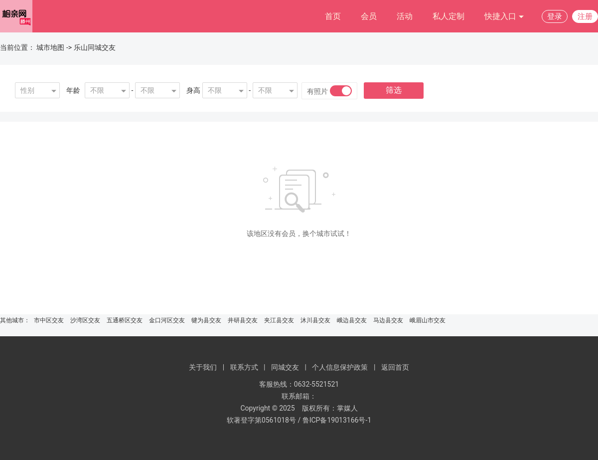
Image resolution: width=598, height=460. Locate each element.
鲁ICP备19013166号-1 (336, 420)
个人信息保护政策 (340, 367)
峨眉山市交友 (428, 320)
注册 (585, 16)
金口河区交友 (167, 320)
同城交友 (285, 367)
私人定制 (448, 16)
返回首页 (395, 367)
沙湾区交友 (85, 320)
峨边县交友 (352, 320)
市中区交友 (49, 320)
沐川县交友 (315, 320)
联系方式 (244, 367)
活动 (405, 16)
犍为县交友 (206, 320)
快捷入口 (504, 16)
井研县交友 (243, 320)
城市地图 (50, 47)
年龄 (73, 90)
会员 (369, 16)
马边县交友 (388, 320)
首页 (333, 16)
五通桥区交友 (125, 320)
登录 (554, 16)
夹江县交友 (279, 320)
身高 (193, 90)
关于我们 (203, 367)
